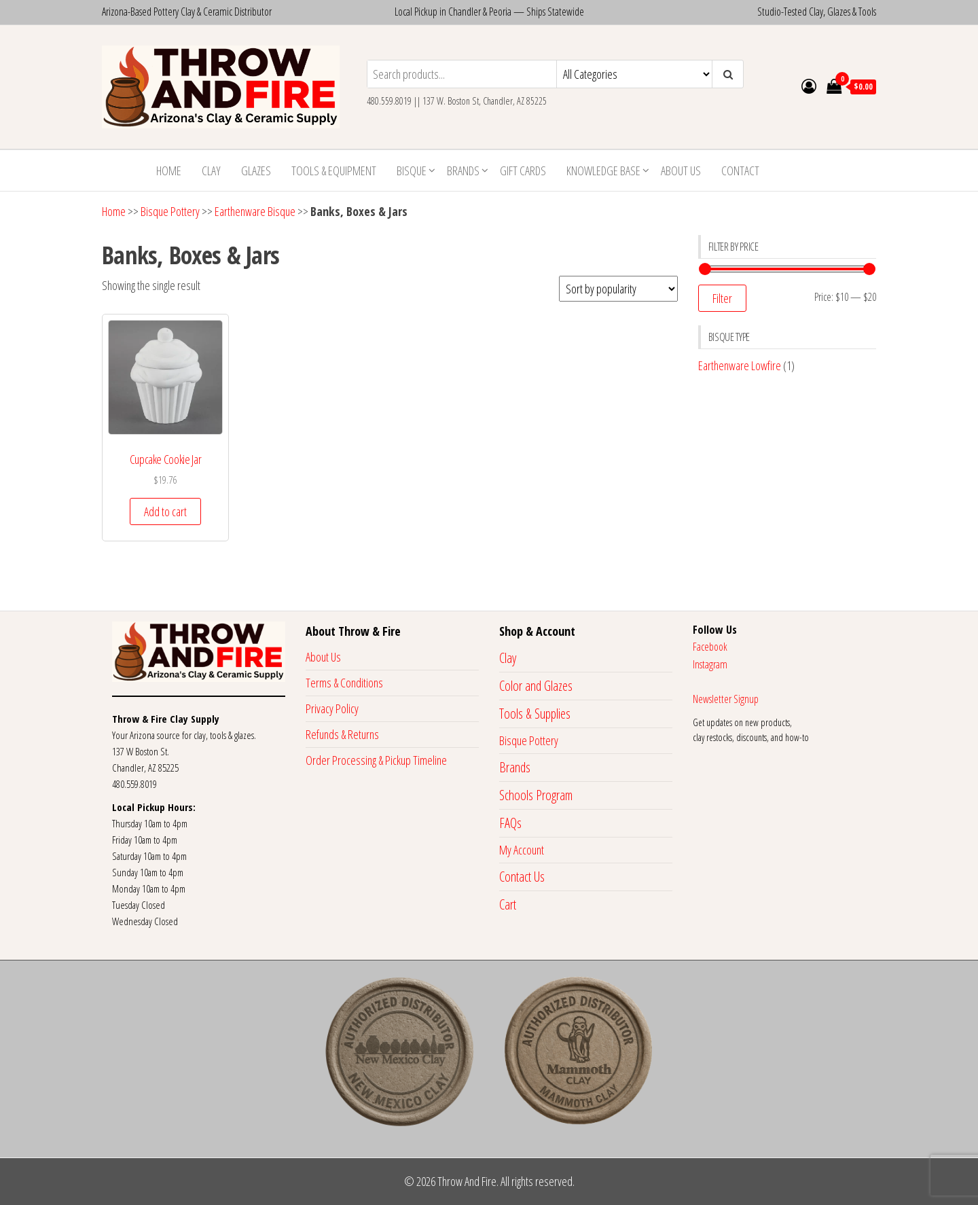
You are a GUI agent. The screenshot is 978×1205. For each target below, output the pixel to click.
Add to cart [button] (165, 511)
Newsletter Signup (726, 698)
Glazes (256, 170)
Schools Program (536, 795)
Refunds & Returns (342, 734)
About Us (681, 170)
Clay (211, 170)
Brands (463, 170)
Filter (722, 298)
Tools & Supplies (534, 713)
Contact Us (522, 876)
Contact (740, 170)
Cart (507, 904)
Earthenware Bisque (255, 211)
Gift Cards (523, 170)
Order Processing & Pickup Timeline (376, 760)
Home (168, 170)
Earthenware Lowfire (739, 365)
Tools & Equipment (333, 170)
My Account (521, 850)
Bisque (412, 170)
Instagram (710, 664)
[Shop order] (618, 289)
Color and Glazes (536, 686)
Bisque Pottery (170, 211)
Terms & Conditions (344, 683)
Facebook (710, 646)
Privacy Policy (332, 708)
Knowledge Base (603, 170)
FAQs (510, 823)
